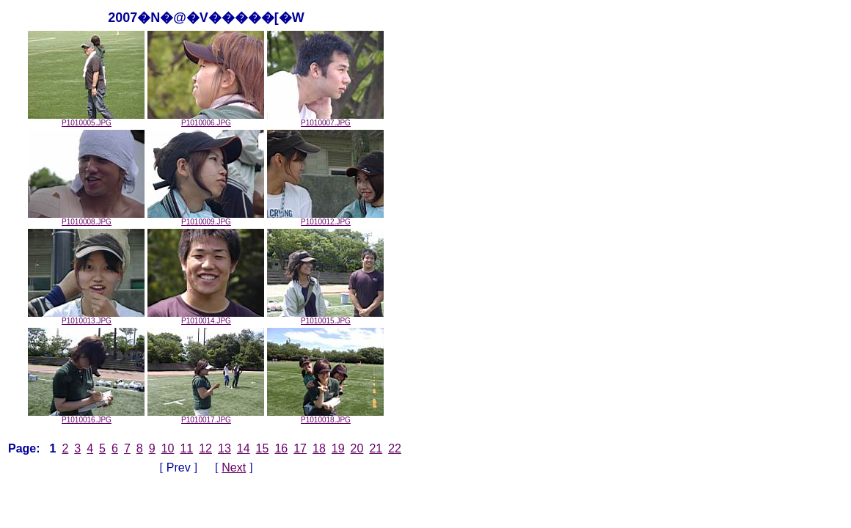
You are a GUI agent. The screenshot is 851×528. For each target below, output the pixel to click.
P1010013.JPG (86, 317)
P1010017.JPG (205, 416)
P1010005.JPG (86, 119)
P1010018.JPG (325, 416)
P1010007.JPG (325, 119)
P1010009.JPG (205, 218)
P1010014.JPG (205, 317)
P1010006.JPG (205, 119)
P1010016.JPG (86, 416)
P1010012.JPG (325, 218)
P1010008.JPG (86, 218)
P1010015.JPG (325, 317)
